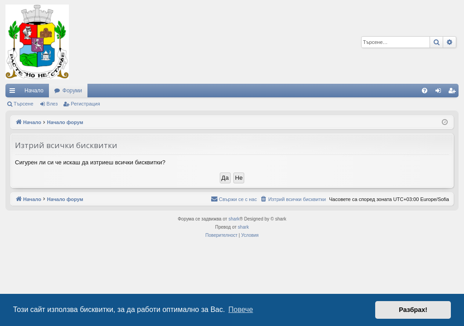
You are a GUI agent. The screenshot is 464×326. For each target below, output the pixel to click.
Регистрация (85, 103)
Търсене (24, 103)
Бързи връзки (14, 92)
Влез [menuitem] (440, 92)
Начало (34, 90)
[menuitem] (424, 90)
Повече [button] (240, 309)
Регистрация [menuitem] (454, 92)
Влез (52, 103)
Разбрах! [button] (413, 309)
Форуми (72, 90)
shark (233, 218)
